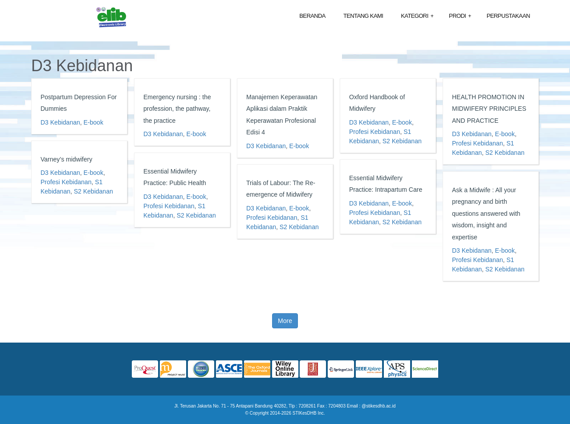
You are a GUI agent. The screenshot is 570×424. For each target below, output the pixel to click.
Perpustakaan (508, 15)
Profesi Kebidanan (374, 131)
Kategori (417, 16)
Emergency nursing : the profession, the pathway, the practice (177, 108)
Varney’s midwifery (66, 159)
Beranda (312, 15)
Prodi (460, 16)
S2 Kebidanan (402, 141)
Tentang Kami (363, 15)
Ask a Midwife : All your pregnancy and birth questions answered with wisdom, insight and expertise (486, 213)
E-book (93, 122)
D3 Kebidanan (60, 122)
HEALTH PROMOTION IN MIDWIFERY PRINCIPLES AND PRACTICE (489, 108)
